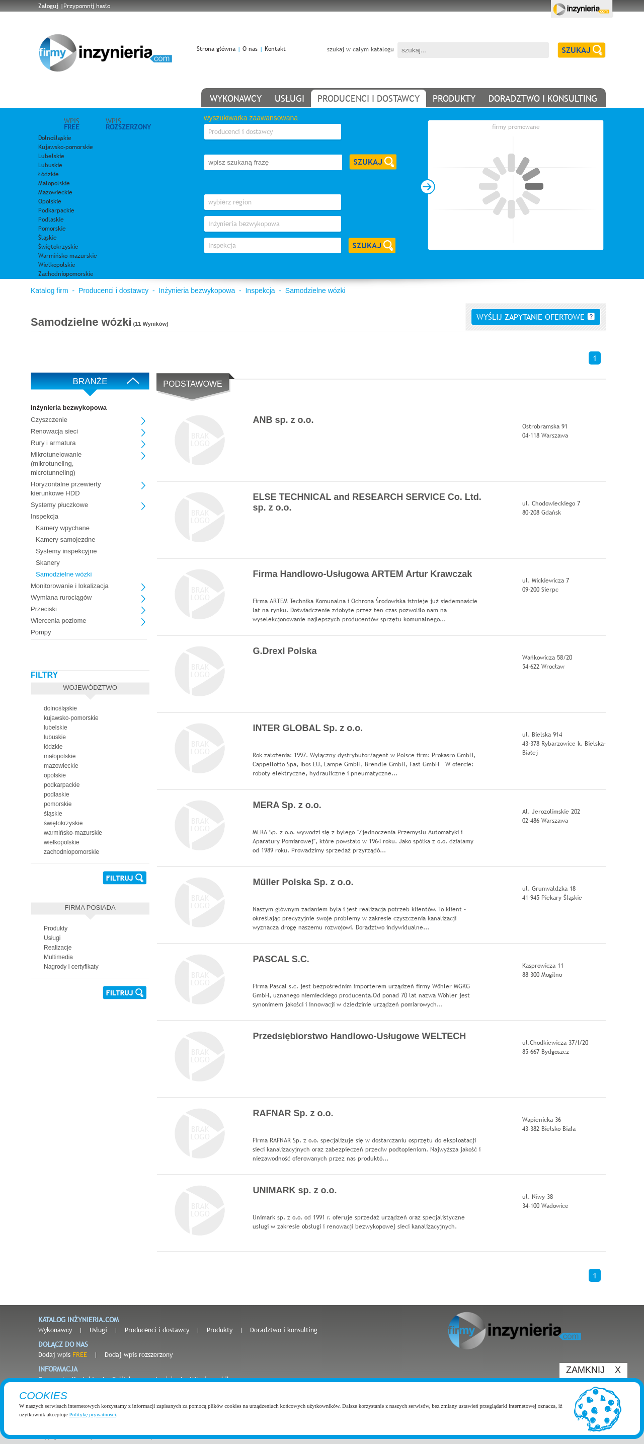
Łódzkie (48, 174)
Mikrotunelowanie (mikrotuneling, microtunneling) (56, 463)
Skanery (48, 562)
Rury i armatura (53, 443)
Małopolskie (54, 183)
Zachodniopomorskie (66, 273)
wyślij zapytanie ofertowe (535, 316)
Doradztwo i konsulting (283, 1329)
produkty (454, 98)
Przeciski (44, 609)
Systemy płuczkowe (59, 505)
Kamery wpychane (63, 528)
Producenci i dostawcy (113, 290)
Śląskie (47, 237)
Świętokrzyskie (58, 246)
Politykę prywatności (92, 1414)
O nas (250, 48)
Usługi (98, 1329)
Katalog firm (49, 290)
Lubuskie (50, 165)
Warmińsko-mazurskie (67, 255)
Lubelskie (51, 156)
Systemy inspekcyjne (66, 551)
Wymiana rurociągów (61, 597)
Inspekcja (260, 290)
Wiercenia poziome (59, 620)
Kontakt (275, 48)
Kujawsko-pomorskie (65, 147)
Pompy (41, 632)
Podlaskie (51, 219)
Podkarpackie (56, 210)
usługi (289, 98)
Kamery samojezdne (66, 539)
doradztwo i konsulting (543, 98)
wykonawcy (236, 98)
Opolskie (49, 201)
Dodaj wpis (62, 1354)
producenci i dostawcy (368, 98)
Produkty (219, 1329)
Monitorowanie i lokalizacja (70, 586)
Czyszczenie (49, 419)
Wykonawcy (55, 1329)
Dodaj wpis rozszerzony (139, 1354)
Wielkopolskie (56, 264)
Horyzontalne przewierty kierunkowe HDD (66, 488)
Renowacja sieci (54, 431)
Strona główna (216, 48)
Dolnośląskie (54, 137)
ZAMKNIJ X (593, 1370)
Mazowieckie (55, 192)
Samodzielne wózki (315, 290)
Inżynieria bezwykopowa (196, 290)
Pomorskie (52, 228)
